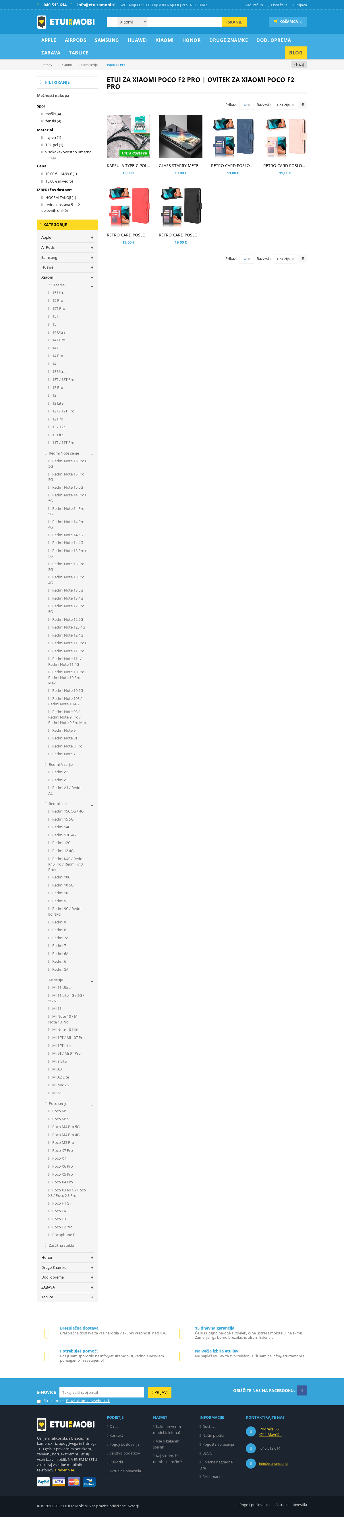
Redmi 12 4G (62, 850)
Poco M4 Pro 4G (65, 1134)
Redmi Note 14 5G (67, 534)
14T (54, 348)
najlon (53, 137)
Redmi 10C (60, 877)
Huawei (47, 267)
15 (53, 324)
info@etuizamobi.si (273, 1463)
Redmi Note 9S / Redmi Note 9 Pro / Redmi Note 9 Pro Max (67, 717)
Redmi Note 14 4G (67, 542)
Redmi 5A (59, 969)
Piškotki (116, 1462)
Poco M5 (59, 1110)
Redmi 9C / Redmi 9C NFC (65, 911)
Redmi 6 (58, 961)
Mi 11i (56, 1008)
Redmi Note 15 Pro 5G (66, 476)
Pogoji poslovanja (124, 1444)
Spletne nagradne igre (216, 1465)
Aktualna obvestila (125, 1470)
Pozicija (283, 104)
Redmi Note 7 (63, 753)
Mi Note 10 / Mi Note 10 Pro (63, 1019)
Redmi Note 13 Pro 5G (66, 566)
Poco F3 (58, 1219)
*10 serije (56, 284)
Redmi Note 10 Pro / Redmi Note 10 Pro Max (67, 677)
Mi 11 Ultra (61, 987)
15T (54, 316)
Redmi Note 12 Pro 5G (66, 608)
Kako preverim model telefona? (167, 1429)
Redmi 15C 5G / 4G (67, 811)
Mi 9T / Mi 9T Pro (66, 1053)
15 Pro (57, 300)
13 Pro (57, 387)
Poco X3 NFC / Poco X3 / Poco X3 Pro (67, 1192)
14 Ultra (58, 332)
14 (53, 363)
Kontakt (116, 1435)
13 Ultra (58, 371)
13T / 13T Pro (62, 379)
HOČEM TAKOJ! (60, 197)
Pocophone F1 (64, 1234)
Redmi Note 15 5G (67, 487)
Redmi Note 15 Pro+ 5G (67, 463)
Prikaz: (231, 104)
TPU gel (54, 144)
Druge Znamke (53, 1267)
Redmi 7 (58, 945)
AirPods (48, 247)
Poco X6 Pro (62, 1166)
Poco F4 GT (61, 1203)
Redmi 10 (59, 892)
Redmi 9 (58, 922)
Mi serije (55, 979)
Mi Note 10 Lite (64, 1029)
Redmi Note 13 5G (67, 590)
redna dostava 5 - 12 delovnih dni (60, 207)
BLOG (207, 1453)
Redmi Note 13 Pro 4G (66, 579)
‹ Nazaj (299, 64)
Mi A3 (56, 1069)
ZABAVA (48, 1287)
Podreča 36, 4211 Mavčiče (270, 1431)
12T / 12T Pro (62, 411)
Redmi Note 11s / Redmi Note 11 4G (65, 661)
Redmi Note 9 (63, 730)
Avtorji (133, 1505)
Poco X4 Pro (62, 1182)
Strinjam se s (51, 1401)
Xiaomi (67, 64)
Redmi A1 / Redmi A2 (65, 790)
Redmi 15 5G (62, 819)
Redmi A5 (59, 771)
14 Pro (57, 355)
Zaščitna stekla (61, 1245)
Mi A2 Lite (60, 1077)
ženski (53, 121)
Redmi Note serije (63, 453)
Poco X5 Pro (62, 1174)
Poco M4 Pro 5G (65, 1126)
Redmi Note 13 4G (67, 598)
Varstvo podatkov (124, 1453)
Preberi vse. (65, 1470)
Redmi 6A (59, 953)
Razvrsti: (264, 104)
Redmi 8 (58, 929)
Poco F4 (58, 1210)
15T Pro (58, 308)
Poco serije (89, 64)
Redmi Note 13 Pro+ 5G (67, 553)
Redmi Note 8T (64, 738)
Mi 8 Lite (59, 1061)
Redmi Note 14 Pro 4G (66, 524)
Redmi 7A (59, 937)
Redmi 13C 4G (63, 834)
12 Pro (57, 419)
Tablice (47, 1296)
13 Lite (57, 403)
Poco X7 (58, 1158)
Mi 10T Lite (61, 1045)
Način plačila (213, 1435)
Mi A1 (56, 1092)
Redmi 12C (60, 842)
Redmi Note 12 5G (67, 619)
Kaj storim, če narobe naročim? (167, 1458)
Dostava (209, 1426)
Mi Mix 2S (60, 1084)
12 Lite (57, 434)
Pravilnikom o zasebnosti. (88, 1400)
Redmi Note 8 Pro (66, 746)
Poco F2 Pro (62, 1227)
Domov (46, 64)
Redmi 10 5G (62, 885)
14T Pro (58, 339)
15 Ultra (58, 292)
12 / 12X (58, 426)
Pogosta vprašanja (218, 1444)
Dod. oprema (52, 1277)
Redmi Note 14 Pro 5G (66, 511)
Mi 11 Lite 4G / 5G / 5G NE (66, 998)
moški (53, 113)
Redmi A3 (59, 779)
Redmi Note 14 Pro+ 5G (67, 497)
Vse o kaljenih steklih (166, 1444)
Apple (46, 237)
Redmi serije (58, 803)
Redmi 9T (59, 900)
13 (53, 395)
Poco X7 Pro (62, 1150)
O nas (114, 1426)
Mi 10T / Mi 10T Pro (68, 1037)
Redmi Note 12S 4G (68, 627)
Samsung (49, 257)
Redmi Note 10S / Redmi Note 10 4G (65, 701)
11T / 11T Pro (62, 442)
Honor (47, 1257)
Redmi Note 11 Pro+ (68, 642)
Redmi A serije (60, 764)
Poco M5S (60, 1118)
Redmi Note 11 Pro (67, 650)
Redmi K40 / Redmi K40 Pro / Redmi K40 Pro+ (66, 864)
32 (246, 105)
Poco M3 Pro (62, 1142)
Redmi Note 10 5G (67, 690)
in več (59, 181)
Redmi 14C (60, 826)
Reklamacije (212, 1476)
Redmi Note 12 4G (67, 635)
